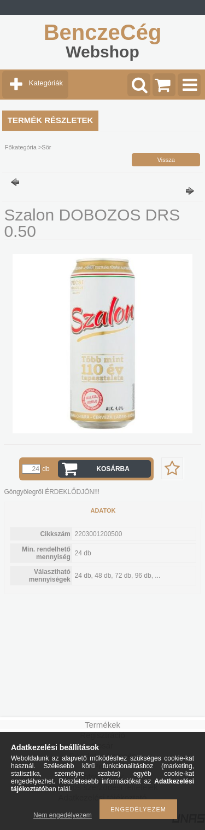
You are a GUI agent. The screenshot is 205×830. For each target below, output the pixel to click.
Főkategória (21, 147)
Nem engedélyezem (62, 815)
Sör (46, 147)
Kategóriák (46, 83)
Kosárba (113, 469)
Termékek (102, 724)
